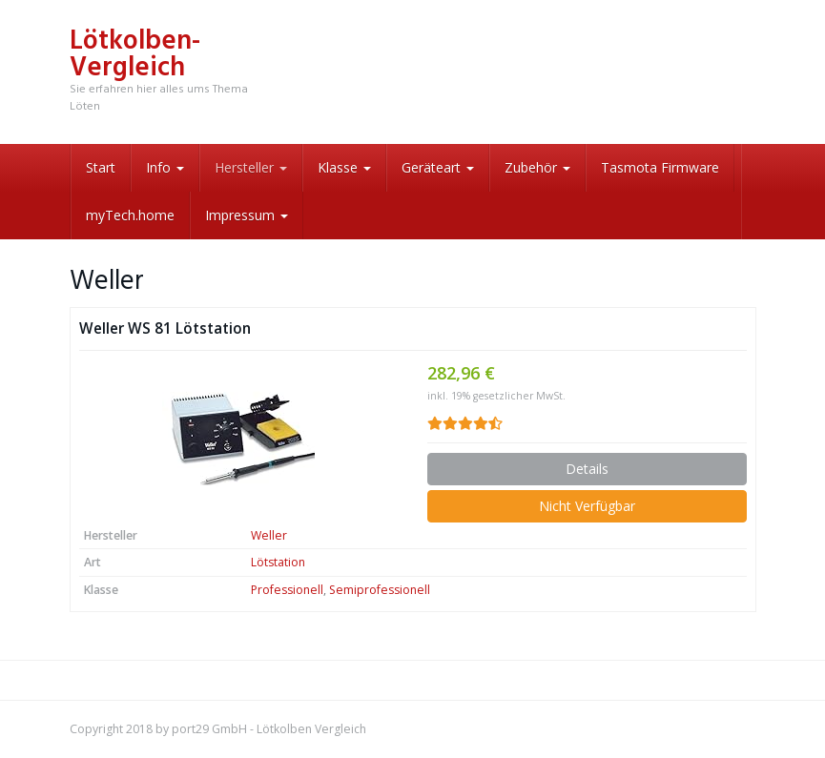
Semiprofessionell (379, 590)
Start (100, 167)
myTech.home (130, 215)
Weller (269, 535)
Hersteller (251, 167)
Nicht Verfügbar (587, 506)
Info (165, 167)
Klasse (344, 167)
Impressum (246, 215)
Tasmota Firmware (660, 167)
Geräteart (438, 167)
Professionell (287, 590)
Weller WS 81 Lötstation (165, 328)
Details (587, 469)
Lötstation (278, 562)
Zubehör (537, 167)
